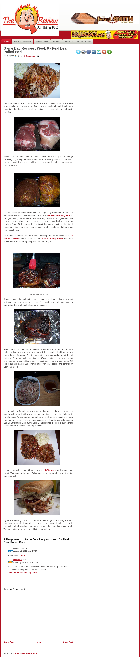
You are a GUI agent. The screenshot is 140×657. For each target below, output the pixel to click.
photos (68, 41)
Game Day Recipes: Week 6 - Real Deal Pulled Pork (35, 50)
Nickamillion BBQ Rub (59, 215)
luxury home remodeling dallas (23, 572)
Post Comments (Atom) (26, 653)
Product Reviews (22, 41)
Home (6, 41)
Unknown (17, 560)
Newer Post (9, 642)
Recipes (56, 41)
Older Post (68, 642)
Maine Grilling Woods (52, 238)
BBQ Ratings (42, 41)
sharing (23, 555)
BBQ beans (50, 470)
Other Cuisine (84, 41)
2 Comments (30, 56)
